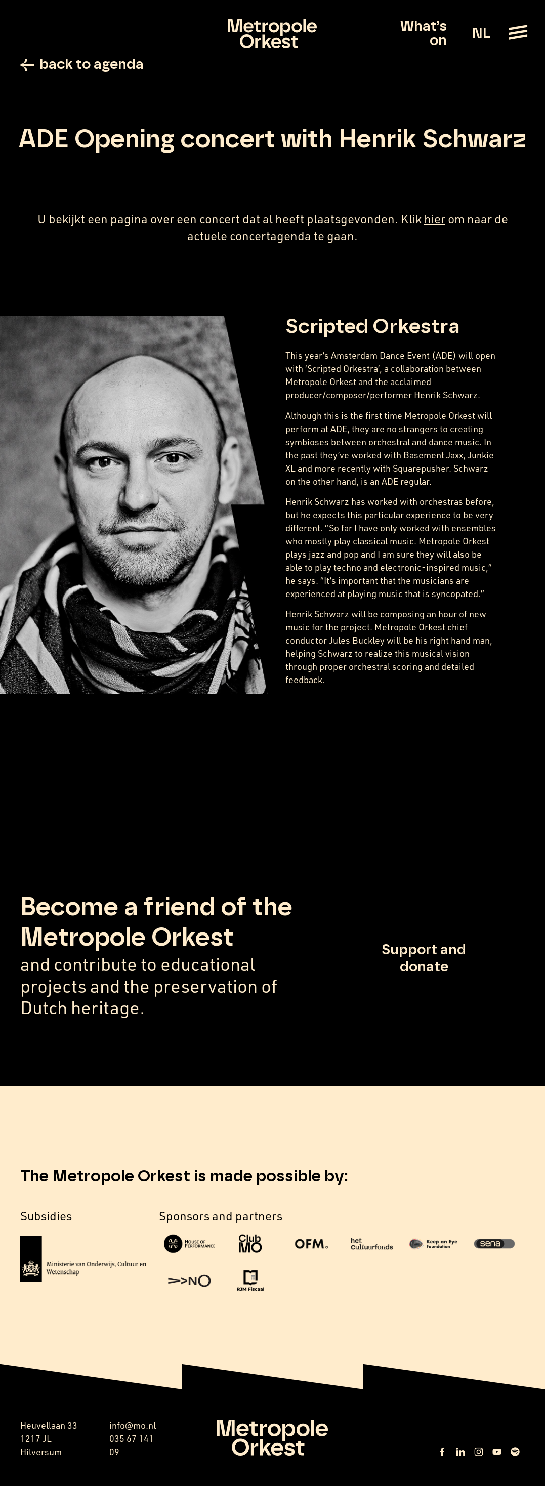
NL (481, 34)
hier (434, 218)
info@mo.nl (132, 1425)
